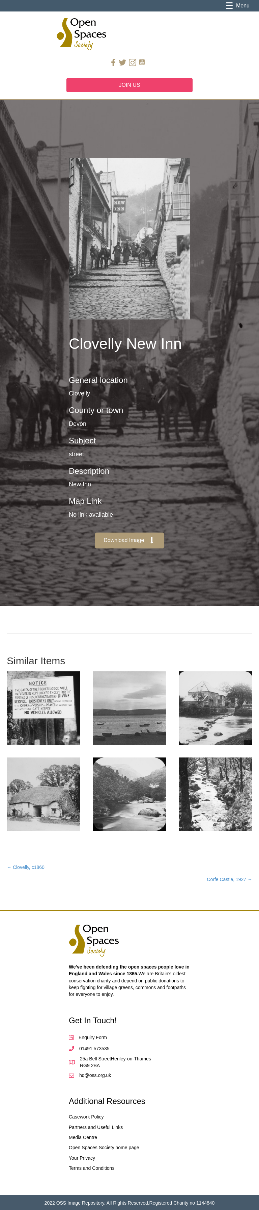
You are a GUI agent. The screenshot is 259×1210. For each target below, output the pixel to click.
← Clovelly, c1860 (26, 867)
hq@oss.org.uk (95, 1075)
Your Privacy (82, 1158)
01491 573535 (94, 1048)
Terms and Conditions (91, 1168)
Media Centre (83, 1137)
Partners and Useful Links (96, 1127)
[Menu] (237, 5)
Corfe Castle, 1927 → (229, 879)
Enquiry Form (93, 1037)
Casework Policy (86, 1116)
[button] (129, 540)
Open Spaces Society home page (104, 1147)
